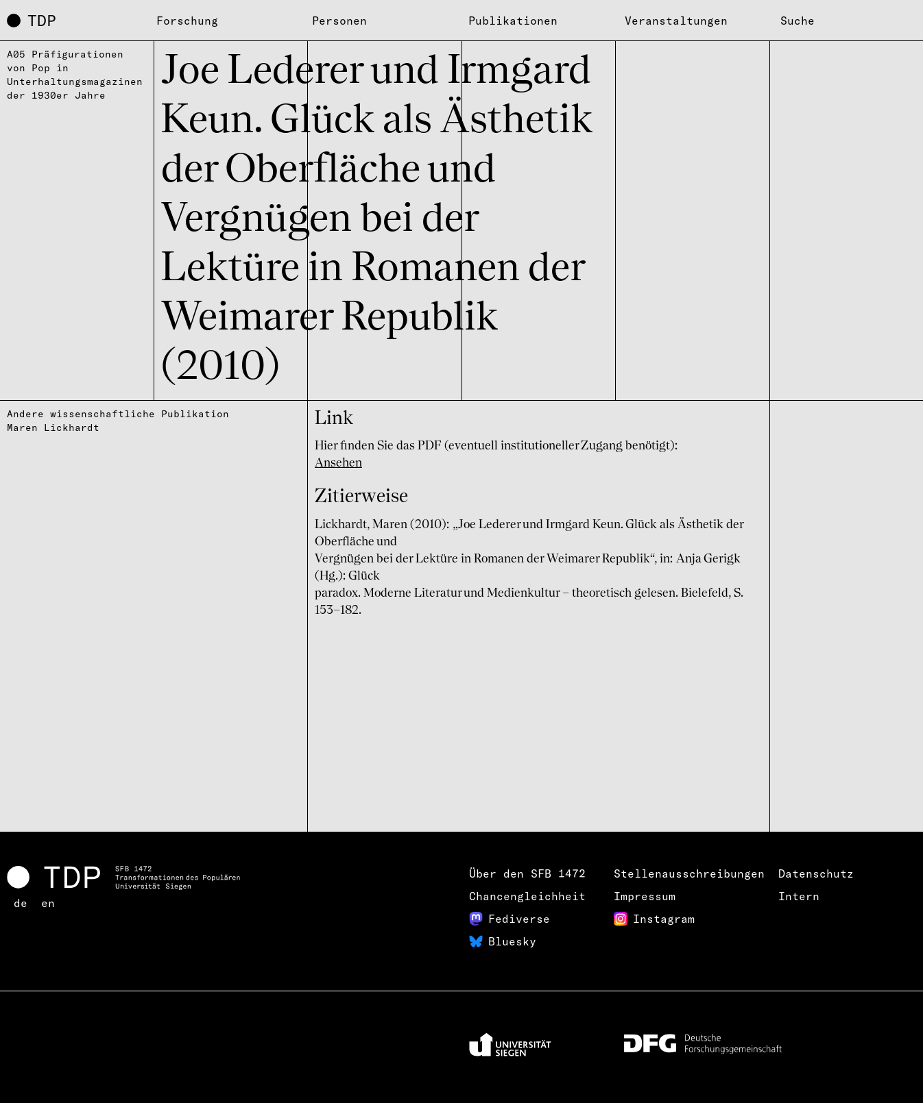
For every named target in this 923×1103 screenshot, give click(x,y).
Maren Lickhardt (53, 427)
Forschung (187, 20)
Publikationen (513, 20)
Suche (797, 20)
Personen (339, 20)
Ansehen (338, 463)
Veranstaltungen (676, 20)
